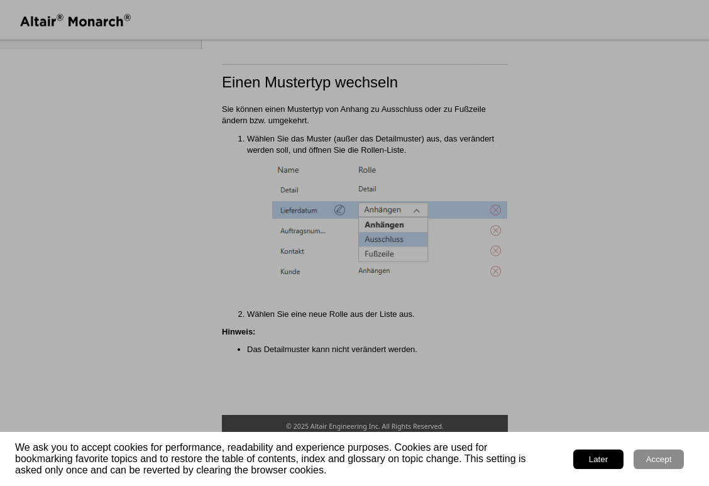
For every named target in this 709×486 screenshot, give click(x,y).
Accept (659, 459)
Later (598, 459)
